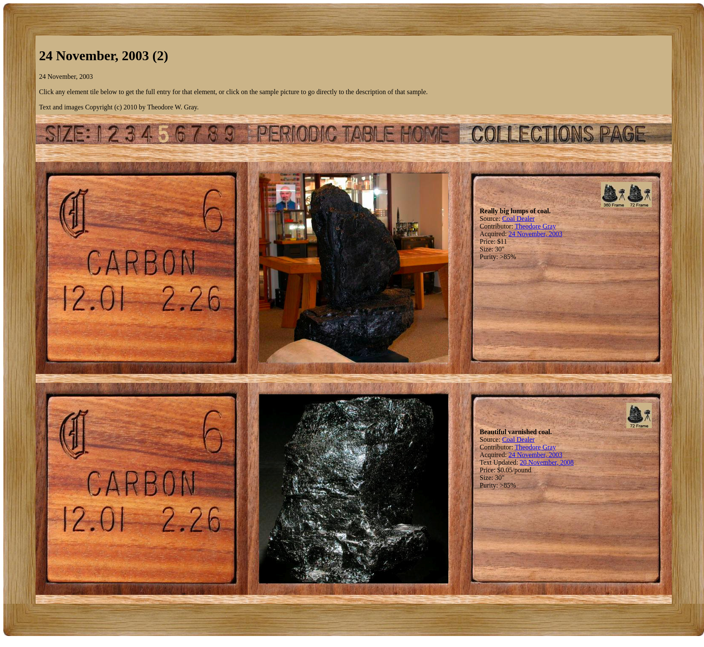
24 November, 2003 (535, 233)
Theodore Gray (535, 226)
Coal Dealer (518, 218)
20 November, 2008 (547, 462)
